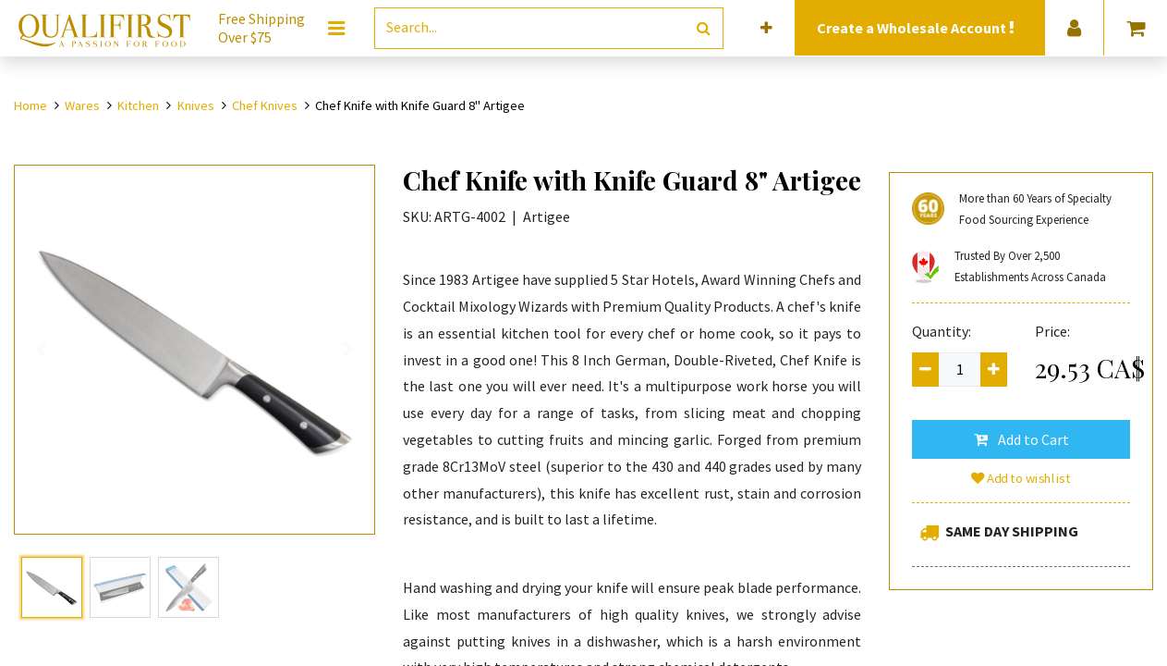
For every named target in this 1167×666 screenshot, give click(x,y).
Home (30, 105)
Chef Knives (265, 105)
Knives (195, 105)
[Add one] (993, 369)
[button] (766, 28)
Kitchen (138, 105)
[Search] (704, 28)
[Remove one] (925, 369)
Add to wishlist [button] (1021, 478)
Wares (82, 105)
